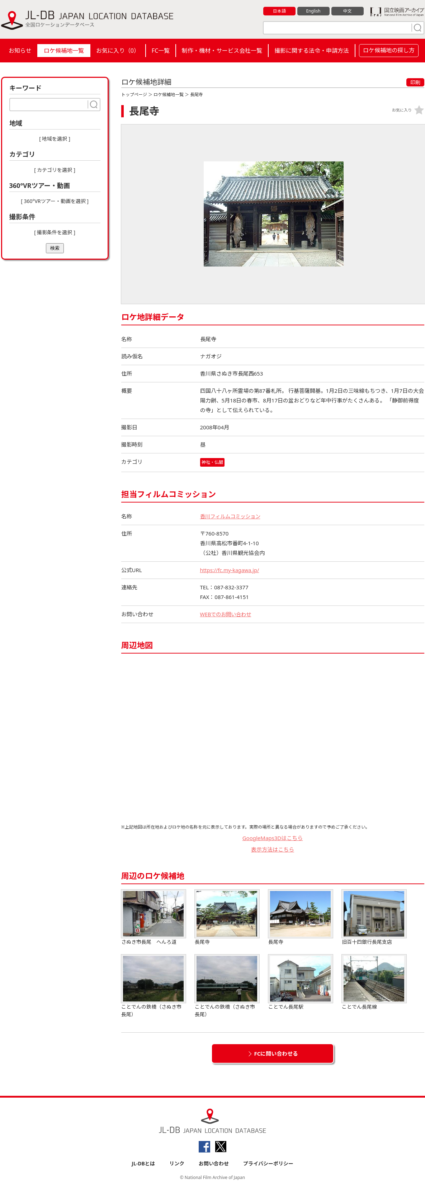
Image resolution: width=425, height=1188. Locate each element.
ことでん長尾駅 (300, 982)
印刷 (415, 82)
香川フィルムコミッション (232, 516)
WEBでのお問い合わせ (227, 614)
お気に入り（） (118, 51)
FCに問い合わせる (276, 1053)
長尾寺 (227, 917)
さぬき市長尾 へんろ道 (153, 917)
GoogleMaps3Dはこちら (272, 838)
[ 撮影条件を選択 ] (54, 232)
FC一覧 (161, 51)
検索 (55, 248)
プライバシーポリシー (268, 1163)
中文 (347, 11)
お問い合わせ (214, 1163)
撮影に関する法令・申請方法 (311, 51)
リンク (176, 1163)
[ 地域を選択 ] (54, 138)
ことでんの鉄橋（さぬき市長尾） (153, 986)
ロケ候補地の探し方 (389, 50)
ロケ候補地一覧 (64, 51)
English (313, 11)
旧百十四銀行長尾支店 (374, 917)
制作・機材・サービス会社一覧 (222, 51)
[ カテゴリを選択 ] (54, 169)
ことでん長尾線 (374, 982)
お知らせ (20, 51)
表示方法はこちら (272, 849)
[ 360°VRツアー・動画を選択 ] (55, 201)
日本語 (279, 11)
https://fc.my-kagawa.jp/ (231, 570)
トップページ (134, 94)
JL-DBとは (143, 1163)
